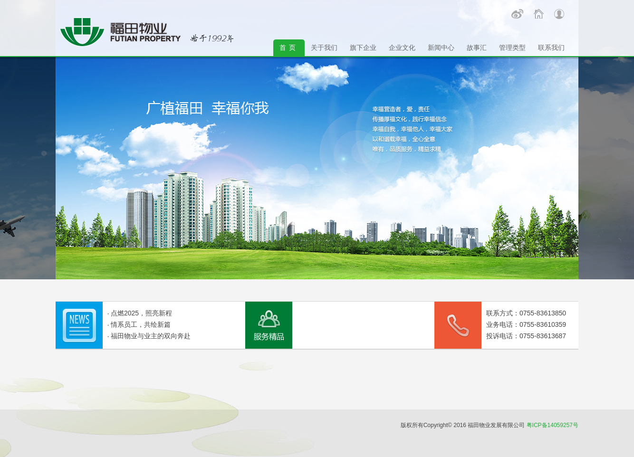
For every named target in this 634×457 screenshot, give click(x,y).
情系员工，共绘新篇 (141, 324)
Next (60, 66)
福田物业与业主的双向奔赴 (151, 336)
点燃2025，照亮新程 (141, 313)
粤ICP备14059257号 (552, 425)
